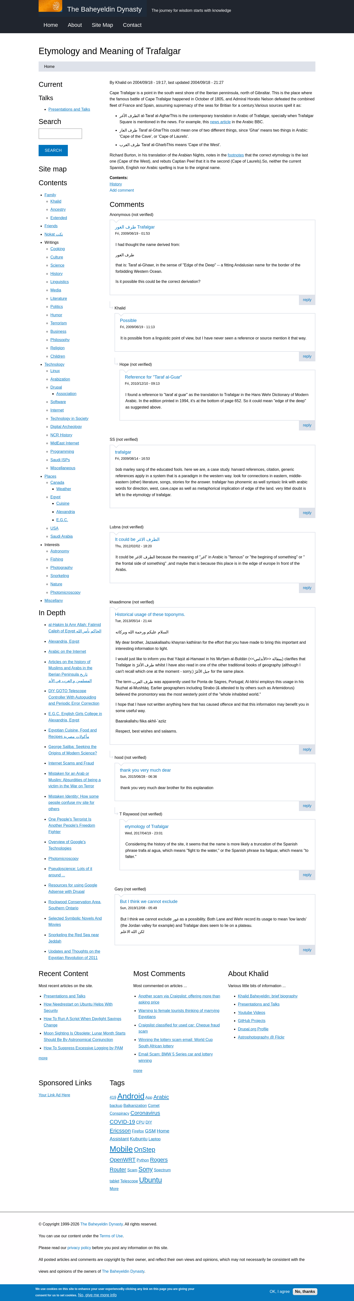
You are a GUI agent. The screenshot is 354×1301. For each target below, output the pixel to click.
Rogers (159, 1160)
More (114, 1189)
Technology (54, 364)
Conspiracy (119, 1113)
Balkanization (135, 1105)
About (75, 25)
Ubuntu (150, 1180)
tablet (114, 1181)
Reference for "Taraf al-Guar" (153, 377)
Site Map (102, 25)
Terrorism (58, 323)
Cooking (57, 249)
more (43, 1058)
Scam (132, 1170)
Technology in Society (69, 418)
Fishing (56, 559)
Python (143, 1160)
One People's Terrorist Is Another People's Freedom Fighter (71, 825)
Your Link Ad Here (54, 1095)
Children (57, 356)
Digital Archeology (66, 427)
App (148, 1097)
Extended (58, 218)
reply (307, 300)
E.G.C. (62, 520)
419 (113, 1097)
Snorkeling (59, 576)
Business (58, 331)
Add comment (122, 190)
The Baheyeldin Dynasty (101, 1224)
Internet (57, 410)
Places (50, 476)
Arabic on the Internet (67, 651)
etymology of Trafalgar (147, 826)
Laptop (154, 1139)
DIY (149, 1122)
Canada (57, 482)
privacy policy (79, 1248)
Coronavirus (145, 1113)
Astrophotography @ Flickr (261, 1037)
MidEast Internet (64, 443)
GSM (150, 1130)
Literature (58, 298)
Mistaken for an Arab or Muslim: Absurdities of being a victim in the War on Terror (74, 779)
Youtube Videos (251, 1012)
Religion (57, 348)
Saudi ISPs (60, 460)
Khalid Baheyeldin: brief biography (268, 996)
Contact (132, 25)
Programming (62, 451)
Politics (56, 307)
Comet (154, 1105)
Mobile (121, 1149)
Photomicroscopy (65, 592)
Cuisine (62, 503)
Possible (128, 320)
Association (66, 394)
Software (58, 402)
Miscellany (53, 600)
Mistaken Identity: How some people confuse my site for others (73, 802)
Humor (56, 315)
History (116, 184)
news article (220, 122)
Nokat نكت (53, 234)
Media (55, 290)
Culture (56, 257)
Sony (145, 1169)
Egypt (55, 497)
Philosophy (60, 340)
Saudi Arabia (61, 536)
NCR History (61, 435)
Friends (51, 226)
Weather (63, 489)
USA (54, 528)
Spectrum (162, 1170)
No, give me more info (97, 1295)
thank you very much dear (145, 770)
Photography (61, 568)
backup (116, 1105)
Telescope (129, 1181)
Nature (56, 584)
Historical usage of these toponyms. (150, 614)
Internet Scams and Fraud (71, 763)
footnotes (236, 155)
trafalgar (123, 452)
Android (130, 1096)
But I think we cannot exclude (148, 901)
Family (50, 195)
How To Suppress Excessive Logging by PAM (83, 1048)
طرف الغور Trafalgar (135, 227)
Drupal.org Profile (253, 1029)
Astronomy (59, 551)
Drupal (56, 387)
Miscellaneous (62, 468)
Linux (55, 371)
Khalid (55, 201)
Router (118, 1169)
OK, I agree (280, 1291)
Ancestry (58, 209)
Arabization (60, 379)
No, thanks (305, 1291)
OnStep (144, 1149)
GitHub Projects (252, 1021)
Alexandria (65, 512)
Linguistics (59, 282)
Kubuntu (139, 1138)
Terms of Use (111, 1236)
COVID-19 (122, 1122)
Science (57, 265)
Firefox (138, 1131)
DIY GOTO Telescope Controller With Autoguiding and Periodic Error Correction (73, 697)
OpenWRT (122, 1160)
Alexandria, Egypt (63, 641)
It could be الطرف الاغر (137, 539)
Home (51, 25)
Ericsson (120, 1131)
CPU (140, 1122)
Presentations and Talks (69, 109)
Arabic (161, 1097)
